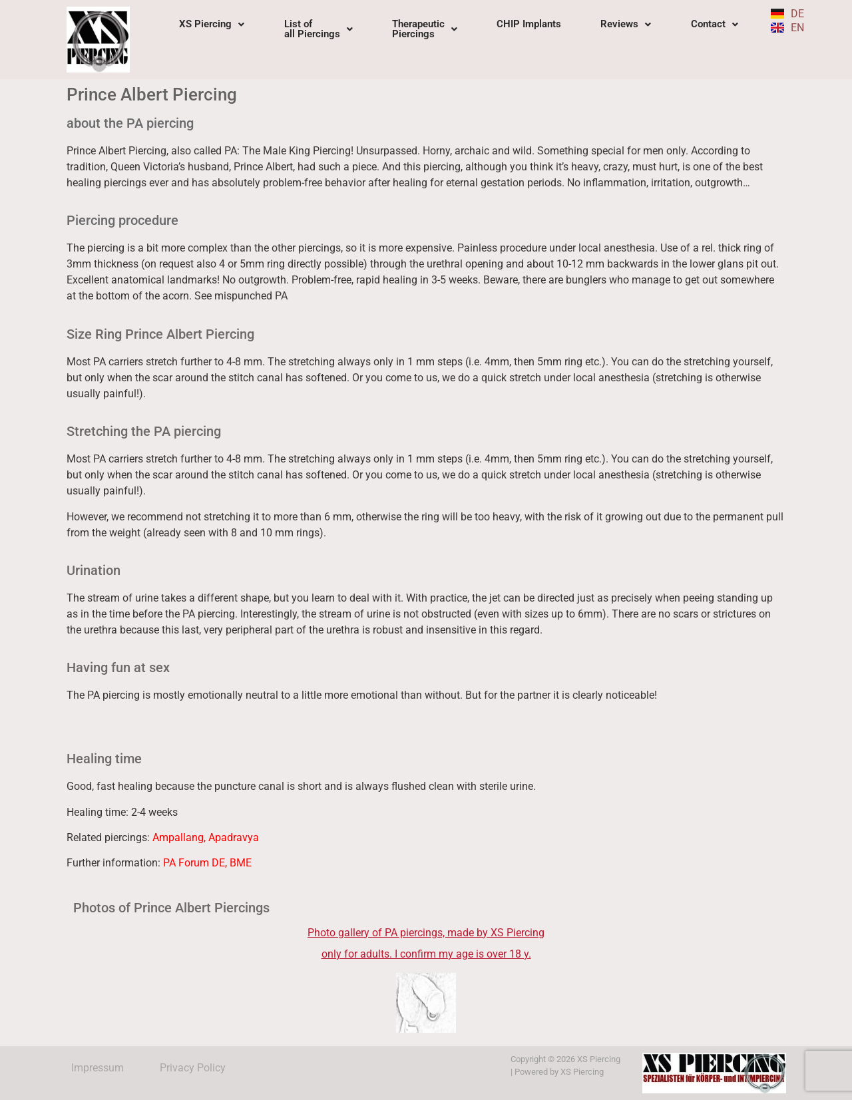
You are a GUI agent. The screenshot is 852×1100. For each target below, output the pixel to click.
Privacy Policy (193, 1067)
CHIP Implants (529, 24)
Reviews (625, 24)
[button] (212, 24)
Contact (714, 24)
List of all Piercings (318, 29)
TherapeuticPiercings (424, 29)
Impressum (97, 1067)
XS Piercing (211, 24)
